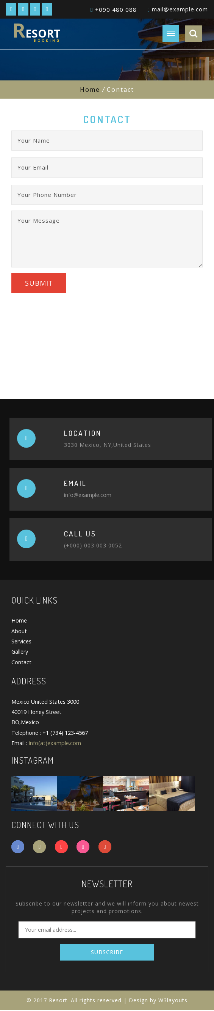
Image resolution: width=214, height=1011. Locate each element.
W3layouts (172, 1001)
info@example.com (87, 495)
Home (90, 89)
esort (36, 31)
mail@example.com (180, 9)
